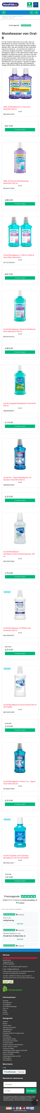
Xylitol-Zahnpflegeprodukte (11, 1052)
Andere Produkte (8, 1054)
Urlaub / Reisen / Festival (10, 1046)
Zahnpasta (6, 1035)
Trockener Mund (8, 1043)
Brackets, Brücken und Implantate (13, 1045)
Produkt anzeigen (20, 130)
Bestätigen (31, 1091)
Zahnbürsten (7, 1031)
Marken (5, 1023)
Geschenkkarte (7, 1060)
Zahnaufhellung (7, 1029)
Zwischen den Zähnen (9, 1027)
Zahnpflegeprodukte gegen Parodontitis (15, 1050)
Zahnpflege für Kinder (9, 1039)
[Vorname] (20, 1084)
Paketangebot (7, 1058)
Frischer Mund (7, 1025)
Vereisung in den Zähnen (10, 1041)
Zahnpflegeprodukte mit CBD (12, 1056)
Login (4, 1067)
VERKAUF (5, 1022)
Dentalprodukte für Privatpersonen (13, 1033)
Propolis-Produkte (8, 1048)
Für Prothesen (7, 1037)
